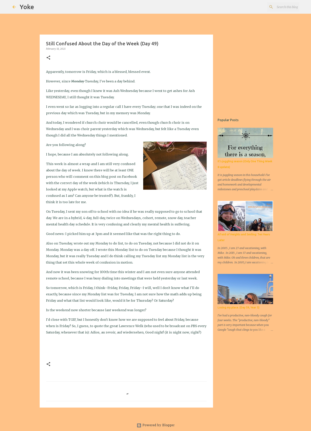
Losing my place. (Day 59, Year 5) (238, 307)
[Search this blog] (278, 7)
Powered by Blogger (156, 425)
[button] (48, 58)
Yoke (27, 6)
